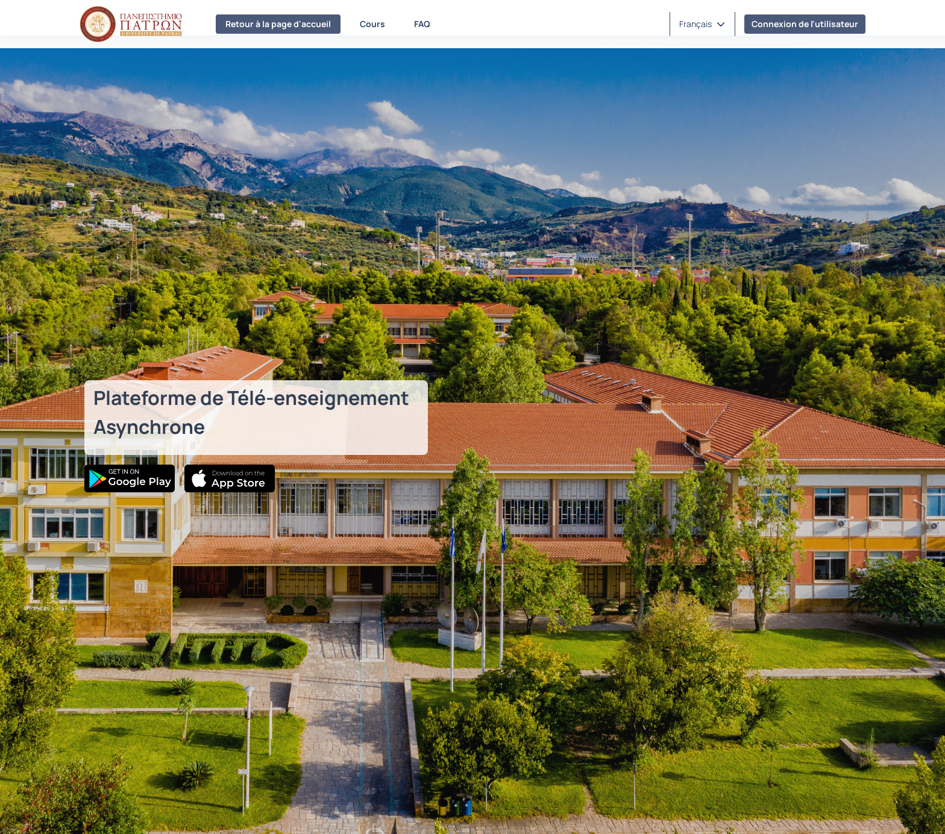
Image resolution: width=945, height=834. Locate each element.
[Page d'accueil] (131, 24)
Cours (372, 24)
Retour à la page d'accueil (278, 24)
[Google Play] (129, 478)
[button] (702, 24)
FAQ (422, 24)
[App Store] (229, 478)
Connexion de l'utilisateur (805, 24)
